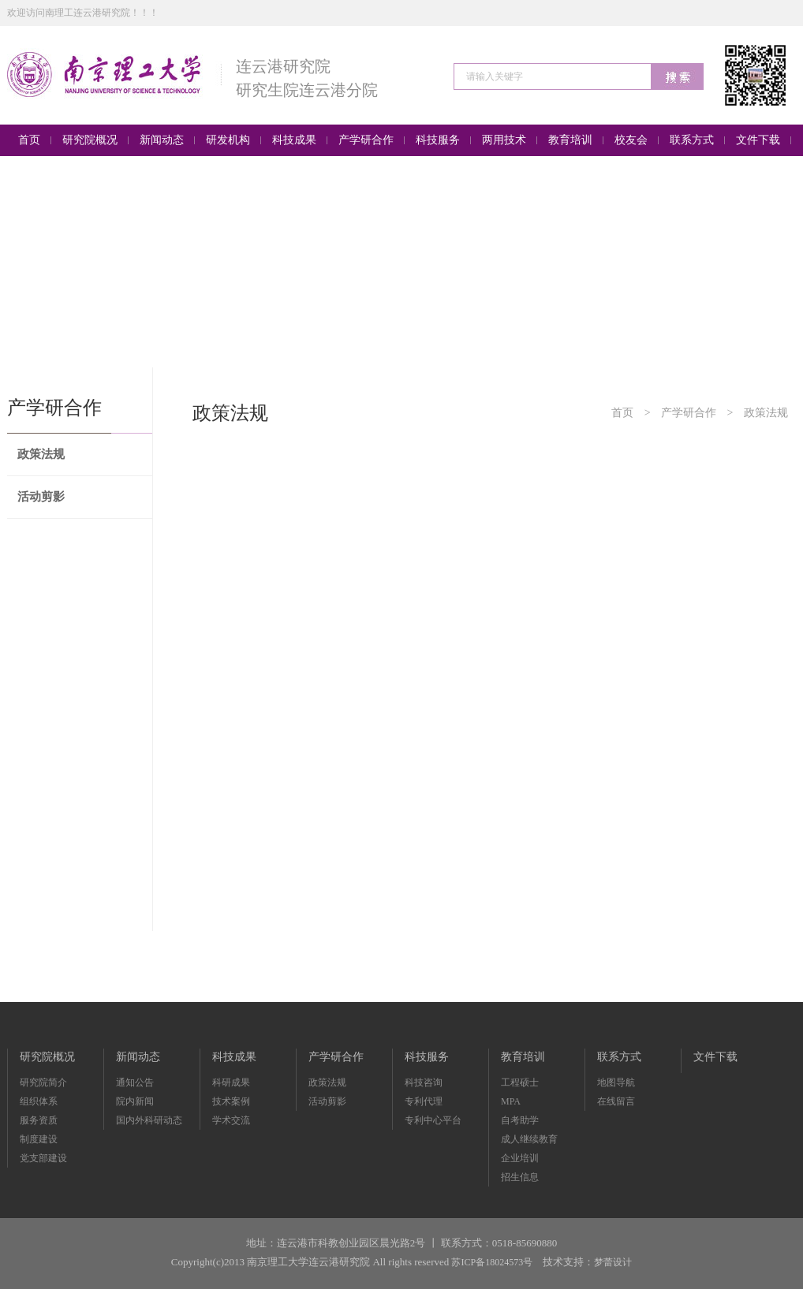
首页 (622, 413)
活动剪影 (41, 496)
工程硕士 (520, 1082)
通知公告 (135, 1082)
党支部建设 (43, 1158)
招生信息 (520, 1177)
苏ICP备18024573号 (491, 1262)
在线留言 (616, 1101)
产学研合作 (688, 413)
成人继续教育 (529, 1139)
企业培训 (520, 1158)
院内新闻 (135, 1101)
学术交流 (231, 1120)
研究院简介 (43, 1082)
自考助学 (520, 1120)
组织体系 (39, 1101)
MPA (511, 1101)
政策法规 (41, 454)
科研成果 (231, 1082)
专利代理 (424, 1101)
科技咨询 (424, 1082)
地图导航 (616, 1082)
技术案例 (231, 1101)
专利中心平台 (433, 1120)
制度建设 (39, 1139)
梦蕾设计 (613, 1262)
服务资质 (39, 1120)
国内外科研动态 (149, 1120)
